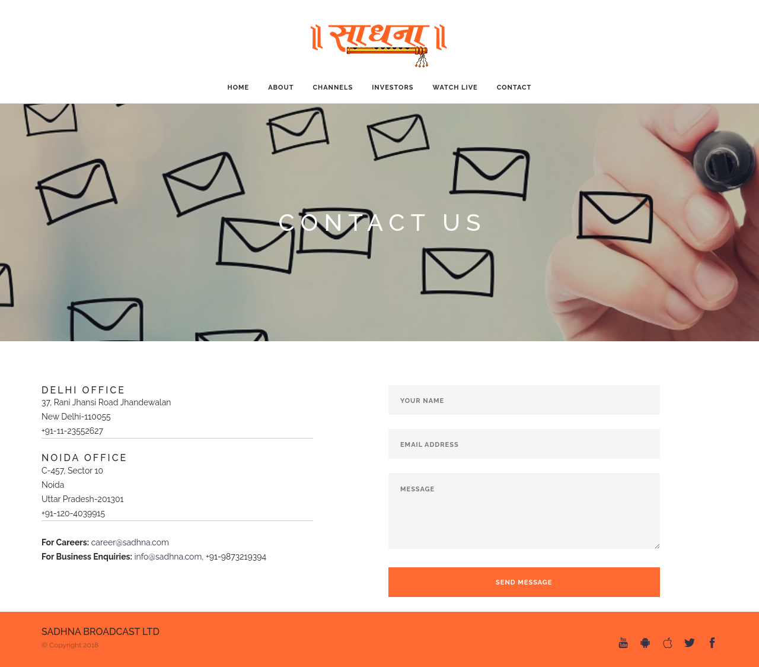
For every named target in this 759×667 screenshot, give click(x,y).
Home (239, 87)
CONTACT (514, 87)
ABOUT (281, 87)
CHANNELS (332, 87)
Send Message (524, 582)
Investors (392, 87)
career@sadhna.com (130, 542)
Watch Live (455, 87)
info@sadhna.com (168, 556)
